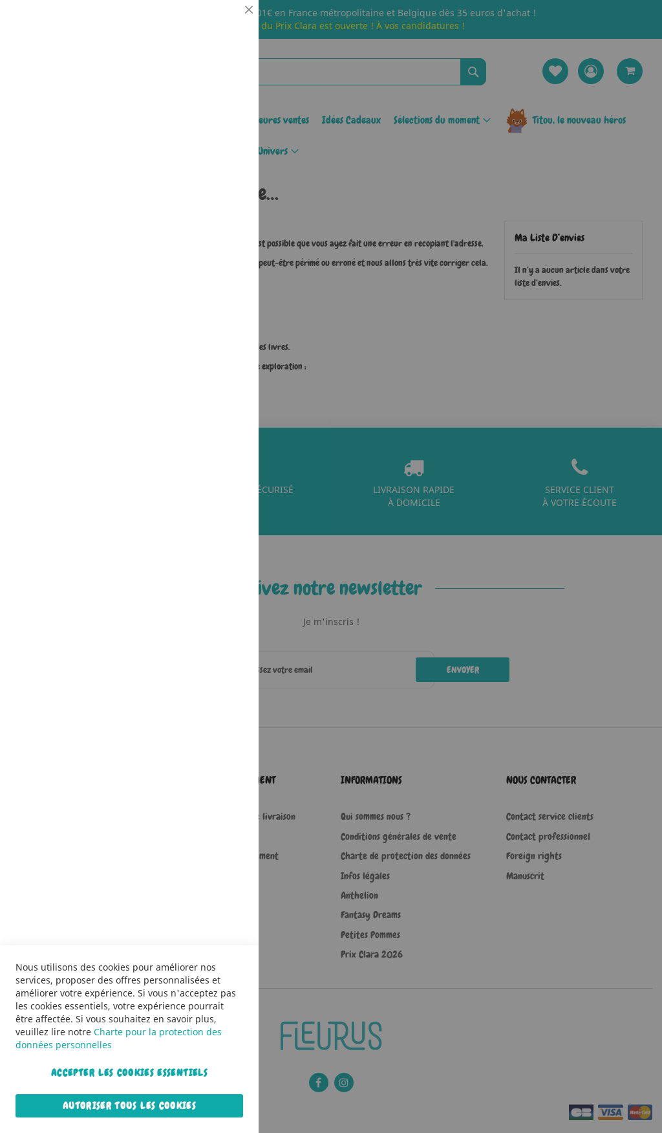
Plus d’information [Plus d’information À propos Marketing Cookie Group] (209, 407)
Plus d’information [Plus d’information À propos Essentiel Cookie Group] (209, 120)
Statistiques (223, 175)
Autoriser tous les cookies (129, 1105)
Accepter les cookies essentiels (129, 1072)
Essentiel (223, 25)
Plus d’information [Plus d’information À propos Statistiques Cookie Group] (209, 270)
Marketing (223, 325)
